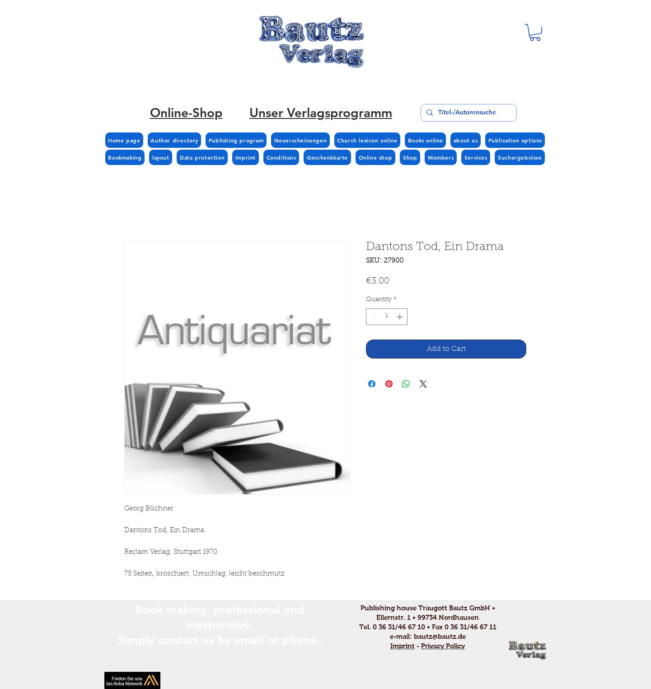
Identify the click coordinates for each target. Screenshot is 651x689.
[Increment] (400, 317)
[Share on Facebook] (371, 383)
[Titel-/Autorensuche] (467, 112)
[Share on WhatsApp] (406, 383)
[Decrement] (373, 317)
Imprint (402, 646)
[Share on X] (423, 383)
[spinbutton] (387, 317)
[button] (535, 32)
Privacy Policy (443, 646)
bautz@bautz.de (440, 636)
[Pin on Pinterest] (389, 383)
